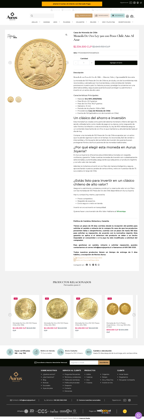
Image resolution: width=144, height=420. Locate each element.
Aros (55, 22)
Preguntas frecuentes (100, 10)
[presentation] (10, 62)
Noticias (45, 383)
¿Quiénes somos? (49, 374)
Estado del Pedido (127, 10)
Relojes (93, 22)
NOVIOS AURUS (101, 16)
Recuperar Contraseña (127, 380)
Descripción (79, 73)
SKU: (75, 53)
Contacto (114, 10)
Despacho (68, 385)
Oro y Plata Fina (108, 22)
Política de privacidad (72, 383)
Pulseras (66, 22)
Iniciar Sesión (123, 374)
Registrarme (123, 377)
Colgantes (80, 22)
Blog (44, 380)
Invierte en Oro (124, 22)
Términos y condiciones (81, 10)
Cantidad (84, 59)
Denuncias (55, 10)
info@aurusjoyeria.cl (27, 400)
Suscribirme (104, 362)
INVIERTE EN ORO (83, 16)
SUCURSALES (117, 15)
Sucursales (66, 10)
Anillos (35, 22)
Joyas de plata (48, 388)
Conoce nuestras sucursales (88, 400)
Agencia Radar (84, 418)
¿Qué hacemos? (48, 377)
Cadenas (46, 22)
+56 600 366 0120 (60, 400)
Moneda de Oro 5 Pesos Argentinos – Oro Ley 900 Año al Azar (118, 325)
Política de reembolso (72, 380)
